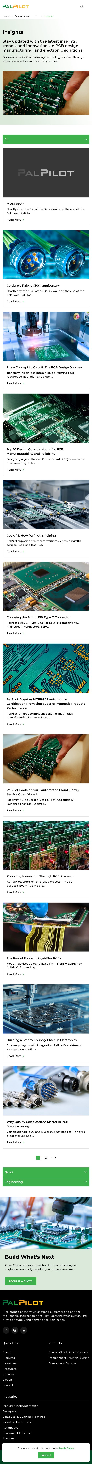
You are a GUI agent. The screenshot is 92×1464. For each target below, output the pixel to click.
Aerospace (10, 1411)
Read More (14, 219)
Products (9, 1357)
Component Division (62, 1363)
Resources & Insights (27, 16)
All (6, 139)
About (7, 1352)
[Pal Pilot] (16, 6)
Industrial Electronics (17, 1422)
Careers (8, 1379)
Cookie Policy (66, 1448)
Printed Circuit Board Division (68, 1352)
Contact (8, 1385)
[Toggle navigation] (87, 6)
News (9, 1172)
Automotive (11, 1427)
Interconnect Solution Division (69, 1357)
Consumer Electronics (17, 1433)
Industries (9, 1363)
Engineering (14, 1182)
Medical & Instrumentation (20, 1405)
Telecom (8, 1438)
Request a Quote (20, 1281)
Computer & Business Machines (24, 1416)
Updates (8, 1374)
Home (6, 16)
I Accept (46, 1455)
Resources (10, 1368)
